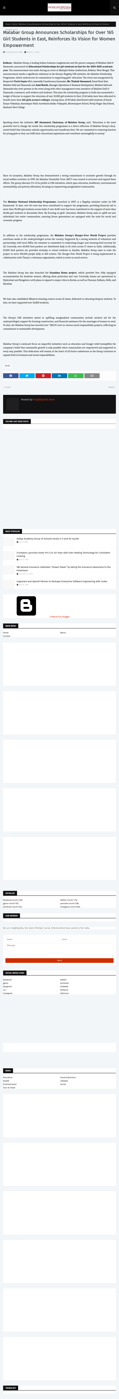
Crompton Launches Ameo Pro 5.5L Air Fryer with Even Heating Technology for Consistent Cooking (63, 554)
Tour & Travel (9, 1087)
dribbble (64, 986)
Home (7, 24)
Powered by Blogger (36, 616)
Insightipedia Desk (14, 52)
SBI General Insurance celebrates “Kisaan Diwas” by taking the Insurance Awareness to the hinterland (64, 569)
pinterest (64, 983)
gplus (5, 983)
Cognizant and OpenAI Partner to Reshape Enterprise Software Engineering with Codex (62, 581)
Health (6, 1081)
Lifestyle (64, 1081)
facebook (7, 980)
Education (8, 1077)
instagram (7, 993)
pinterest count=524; (12, 907)
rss (4, 990)
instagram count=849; (70, 907)
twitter (63, 980)
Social (14, 24)
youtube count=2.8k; (69, 903)
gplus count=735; (11, 903)
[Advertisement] (59, 455)
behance (64, 990)
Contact (6, 636)
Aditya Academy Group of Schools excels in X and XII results (48, 538)
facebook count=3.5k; (13, 900)
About (63, 633)
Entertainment (10, 1084)
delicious (64, 993)
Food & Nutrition (68, 1077)
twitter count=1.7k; (68, 900)
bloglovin (7, 986)
